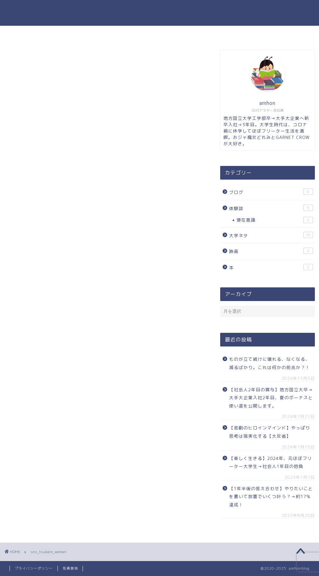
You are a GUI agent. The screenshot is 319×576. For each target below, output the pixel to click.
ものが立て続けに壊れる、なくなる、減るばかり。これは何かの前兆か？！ (269, 363)
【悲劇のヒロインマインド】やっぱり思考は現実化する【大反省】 (269, 432)
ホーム (115, 33)
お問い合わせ (197, 33)
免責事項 (70, 568)
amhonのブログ (160, 13)
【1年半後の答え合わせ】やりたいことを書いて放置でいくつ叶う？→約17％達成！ (271, 496)
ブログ (271, 192)
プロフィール (152, 33)
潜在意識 (274, 220)
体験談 (271, 208)
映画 (271, 251)
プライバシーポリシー (34, 568)
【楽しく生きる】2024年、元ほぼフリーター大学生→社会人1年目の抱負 (270, 462)
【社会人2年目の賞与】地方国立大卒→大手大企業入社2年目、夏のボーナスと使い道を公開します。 (271, 398)
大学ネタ (271, 235)
